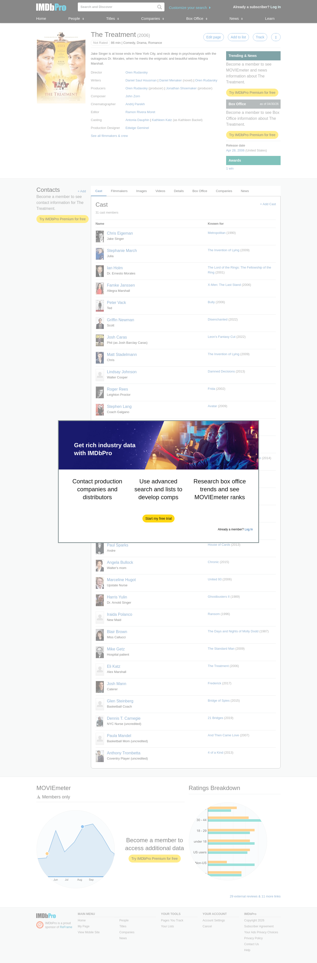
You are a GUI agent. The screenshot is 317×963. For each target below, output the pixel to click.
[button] (159, 518)
